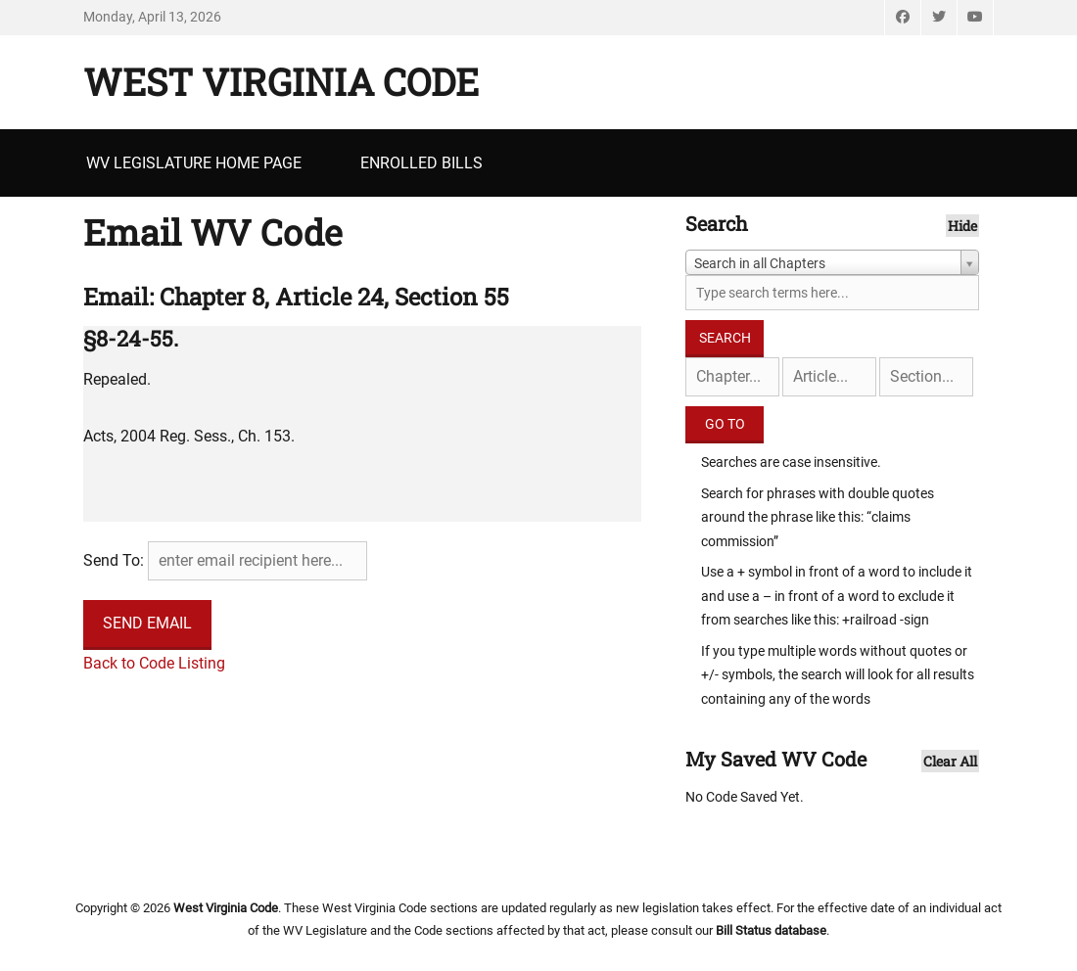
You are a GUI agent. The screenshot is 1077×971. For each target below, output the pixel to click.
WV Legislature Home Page (194, 163)
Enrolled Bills (421, 163)
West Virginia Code (281, 81)
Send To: (113, 560)
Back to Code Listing (154, 663)
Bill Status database (771, 930)
